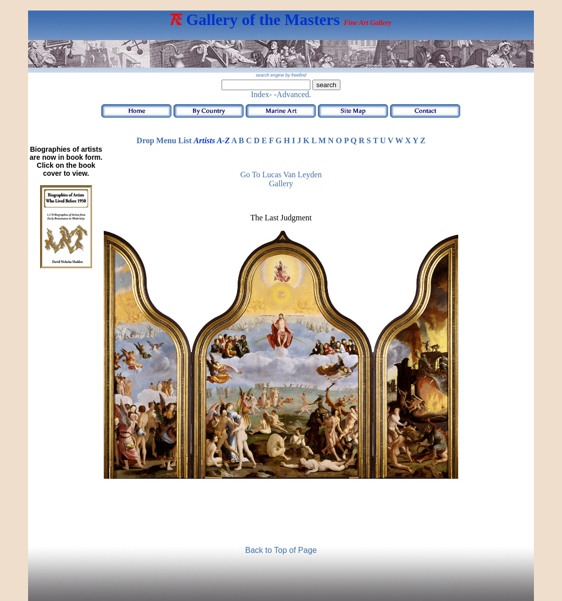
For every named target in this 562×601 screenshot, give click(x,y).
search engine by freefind (281, 75)
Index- (261, 94)
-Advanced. (292, 94)
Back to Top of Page (281, 550)
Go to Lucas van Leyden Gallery (281, 179)
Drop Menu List (164, 140)
